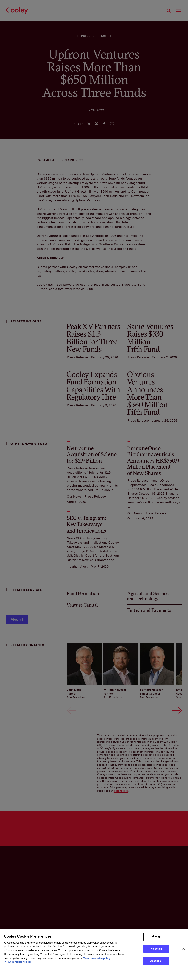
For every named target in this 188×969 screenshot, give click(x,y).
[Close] (183, 949)
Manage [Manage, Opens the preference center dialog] (156, 936)
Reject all (156, 948)
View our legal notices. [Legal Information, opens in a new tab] (18, 961)
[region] (94, 949)
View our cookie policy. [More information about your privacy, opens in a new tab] (97, 958)
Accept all (156, 960)
